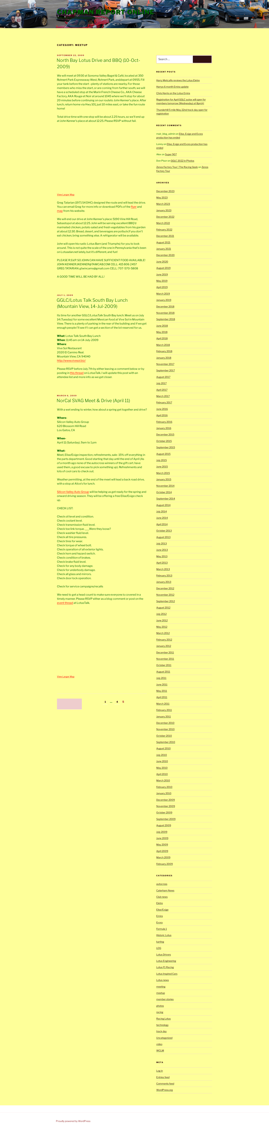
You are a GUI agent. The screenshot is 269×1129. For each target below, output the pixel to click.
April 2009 (162, 851)
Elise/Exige (162, 909)
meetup (160, 992)
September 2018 (165, 319)
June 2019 (162, 274)
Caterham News (165, 890)
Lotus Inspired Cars (166, 973)
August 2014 (163, 505)
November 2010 (165, 729)
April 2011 (161, 697)
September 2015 (165, 447)
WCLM (160, 1050)
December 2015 (165, 434)
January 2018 (163, 357)
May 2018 (161, 332)
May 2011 (161, 690)
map (60, 210)
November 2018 (165, 312)
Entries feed (162, 1077)
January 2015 (163, 479)
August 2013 (163, 537)
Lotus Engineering (166, 960)
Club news (162, 896)
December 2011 (165, 652)
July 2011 (161, 677)
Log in (159, 1070)
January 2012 (163, 645)
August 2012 (163, 607)
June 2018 (162, 325)
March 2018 (163, 344)
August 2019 (163, 267)
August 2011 (163, 671)
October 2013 (164, 530)
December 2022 (165, 216)
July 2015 (161, 460)
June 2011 (161, 684)
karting (160, 941)
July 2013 (161, 543)
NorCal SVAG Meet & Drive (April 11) (93, 400)
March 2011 (162, 703)
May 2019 (161, 280)
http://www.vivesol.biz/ (71, 360)
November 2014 (165, 485)
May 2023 (162, 197)
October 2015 (164, 441)
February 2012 (164, 639)
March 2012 (163, 633)
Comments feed (165, 1083)
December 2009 (165, 799)
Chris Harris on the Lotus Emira (173, 93)
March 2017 (163, 396)
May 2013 (161, 556)
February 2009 (164, 863)
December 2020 (165, 255)
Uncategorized (164, 1037)
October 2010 (164, 735)
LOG (158, 948)
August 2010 (163, 748)
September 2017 (165, 370)
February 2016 (164, 421)
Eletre (159, 903)
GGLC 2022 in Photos (182, 160)
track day (161, 1031)
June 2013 (162, 549)
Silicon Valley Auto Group (73, 491)
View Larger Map (65, 194)
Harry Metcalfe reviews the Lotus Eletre (178, 80)
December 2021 (165, 235)
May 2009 (162, 844)
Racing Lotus (163, 1018)
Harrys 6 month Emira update (172, 86)
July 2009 (161, 831)
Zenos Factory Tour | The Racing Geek (177, 167)
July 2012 (161, 613)
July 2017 (161, 383)
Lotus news (162, 980)
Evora (159, 922)
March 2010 (163, 780)
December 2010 (165, 722)
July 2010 (161, 754)
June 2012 (162, 620)
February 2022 (164, 229)
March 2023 (163, 203)
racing (159, 1012)
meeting (160, 986)
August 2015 (163, 453)
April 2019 (162, 287)
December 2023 (165, 191)
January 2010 (163, 793)
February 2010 (164, 786)
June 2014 (162, 517)
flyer (134, 206)
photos (160, 1005)
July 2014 (161, 511)
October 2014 (164, 492)
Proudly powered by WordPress (73, 1121)
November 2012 (165, 594)
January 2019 (163, 299)
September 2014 (165, 498)
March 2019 (163, 293)
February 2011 (164, 710)
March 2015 (163, 473)
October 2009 (164, 812)
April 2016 (162, 415)
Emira (159, 915)
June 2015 (162, 466)
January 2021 (163, 248)
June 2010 (162, 761)
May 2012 (161, 626)
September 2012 (165, 601)
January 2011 (163, 716)
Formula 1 (161, 928)
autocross (161, 883)
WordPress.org (164, 1089)
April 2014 (162, 524)
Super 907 (171, 154)
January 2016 (163, 428)
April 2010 (162, 774)
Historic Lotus (163, 935)
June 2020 (162, 261)
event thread (65, 603)
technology (162, 1024)
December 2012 (165, 588)
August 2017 (163, 376)
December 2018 (165, 306)
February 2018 (164, 351)
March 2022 (163, 223)
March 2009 (163, 857)
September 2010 (165, 742)
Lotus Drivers (163, 954)
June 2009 (162, 838)
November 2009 (165, 806)
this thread (77, 373)
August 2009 (163, 825)
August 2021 (163, 242)
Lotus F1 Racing (165, 967)
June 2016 (162, 408)
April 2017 (161, 389)
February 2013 (164, 575)
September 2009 (166, 818)
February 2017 (164, 402)
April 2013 (162, 562)
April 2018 (162, 338)
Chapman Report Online (105, 12)
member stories (165, 999)
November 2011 (165, 658)
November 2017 (165, 364)
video (159, 1044)
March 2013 (163, 569)
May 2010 (162, 767)
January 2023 (163, 210)
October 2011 (163, 665)
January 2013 (163, 581)
